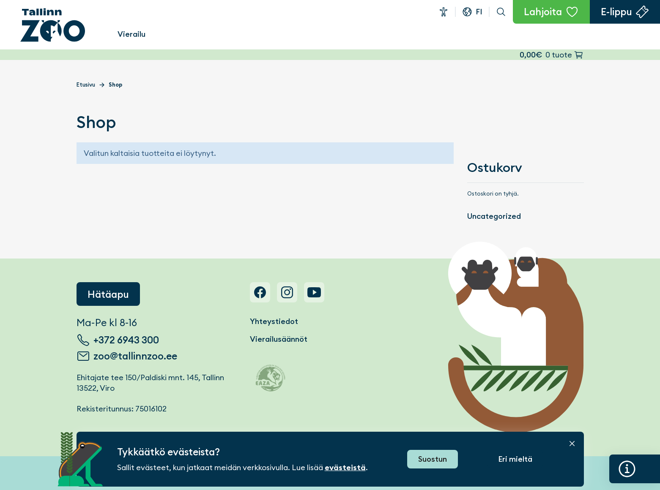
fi (479, 11)
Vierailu (131, 34)
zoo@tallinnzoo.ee (135, 356)
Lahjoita (543, 11)
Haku (501, 11)
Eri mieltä (515, 459)
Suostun (432, 459)
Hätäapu (108, 294)
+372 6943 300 (126, 340)
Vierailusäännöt (278, 339)
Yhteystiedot (274, 321)
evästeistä (345, 468)
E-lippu (616, 11)
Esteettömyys (443, 11)
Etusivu (86, 84)
